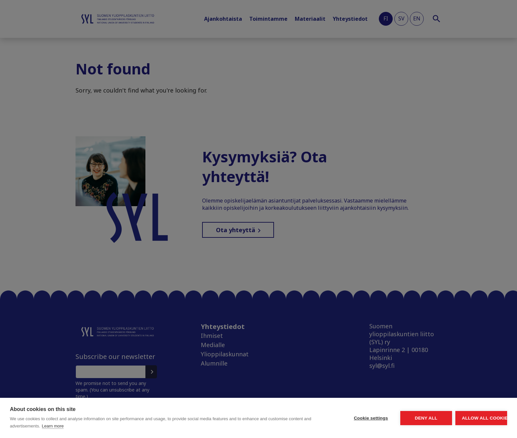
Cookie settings (309, 418)
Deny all (389, 418)
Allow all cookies (468, 418)
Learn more (123, 426)
